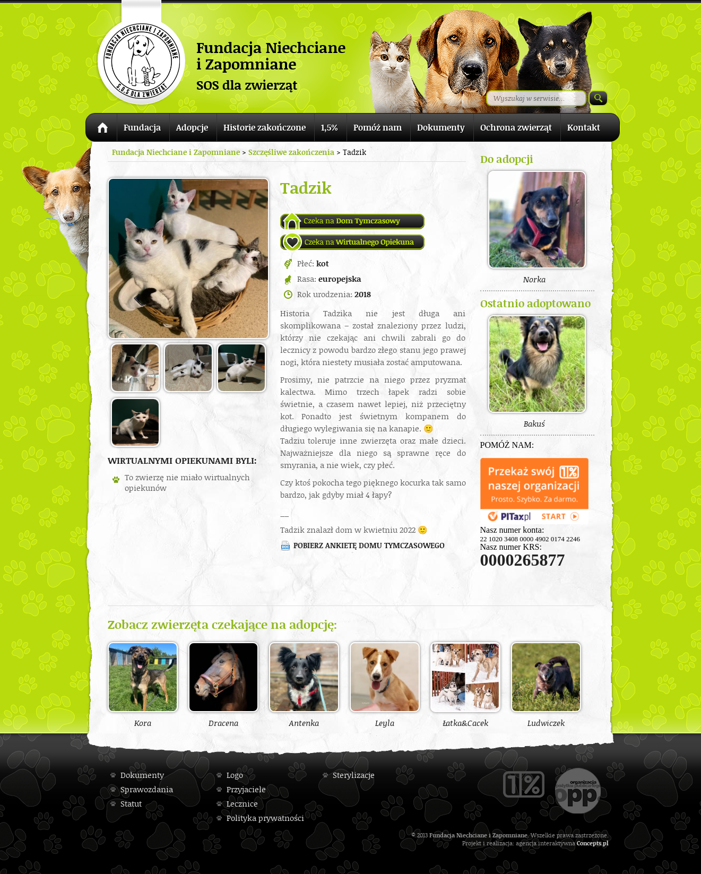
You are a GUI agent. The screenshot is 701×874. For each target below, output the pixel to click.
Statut (131, 803)
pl (606, 843)
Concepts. (590, 843)
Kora (143, 684)
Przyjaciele (246, 789)
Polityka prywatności (265, 818)
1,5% (329, 127)
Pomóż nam (377, 127)
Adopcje (192, 127)
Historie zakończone (264, 127)
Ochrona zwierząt (516, 127)
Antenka (304, 684)
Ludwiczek (546, 684)
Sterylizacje (354, 775)
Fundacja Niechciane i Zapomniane (176, 152)
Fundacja (142, 127)
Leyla (385, 684)
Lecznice (242, 803)
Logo (235, 775)
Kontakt (583, 127)
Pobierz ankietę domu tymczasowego (369, 545)
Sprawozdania (146, 789)
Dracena (223, 684)
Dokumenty (441, 127)
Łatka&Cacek (465, 684)
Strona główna (101, 129)
